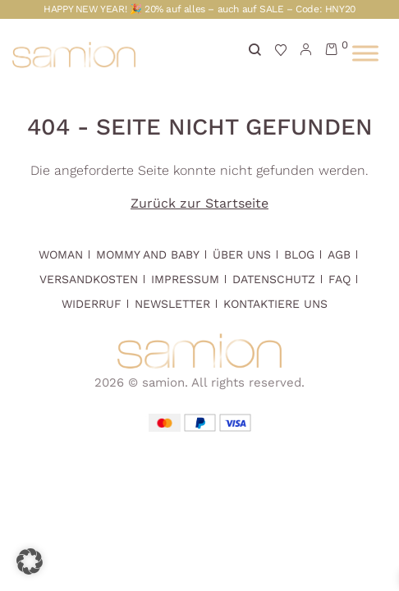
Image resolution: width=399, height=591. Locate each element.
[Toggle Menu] (365, 53)
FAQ (339, 279)
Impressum (185, 279)
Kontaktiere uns (275, 303)
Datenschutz (273, 279)
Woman (61, 254)
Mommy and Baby (148, 254)
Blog (299, 254)
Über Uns (242, 254)
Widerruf (92, 303)
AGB (339, 254)
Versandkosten (88, 279)
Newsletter (172, 303)
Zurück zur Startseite (199, 203)
